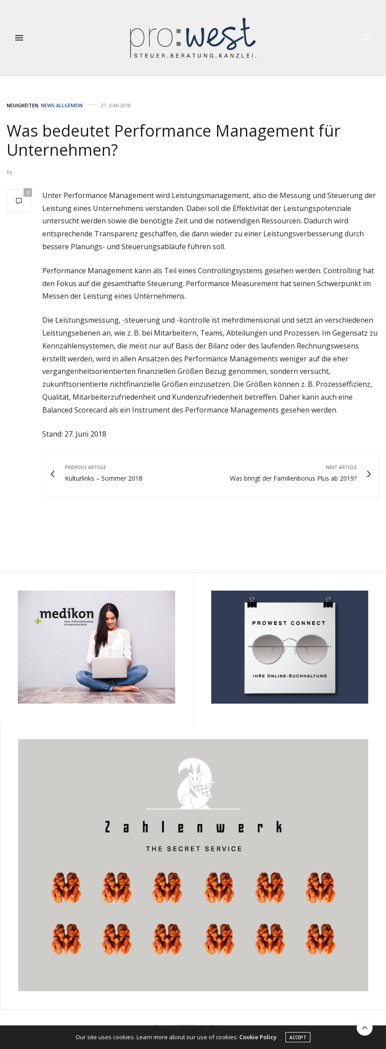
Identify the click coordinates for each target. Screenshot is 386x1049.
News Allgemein (62, 105)
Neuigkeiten (22, 105)
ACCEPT (298, 1038)
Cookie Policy (258, 1037)
